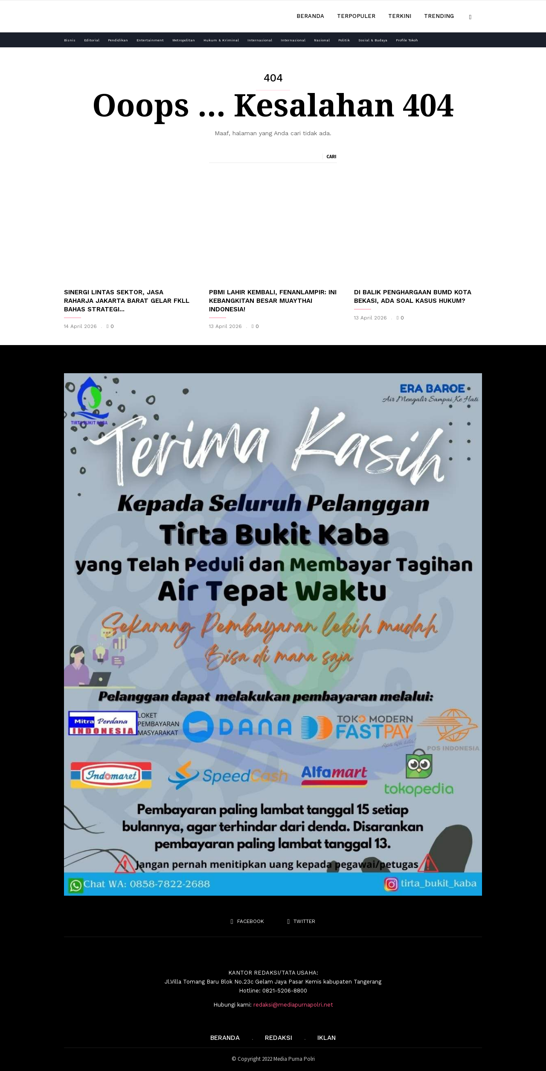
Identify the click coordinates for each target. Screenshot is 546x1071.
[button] (470, 16)
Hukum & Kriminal (221, 40)
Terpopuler (356, 16)
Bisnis (70, 40)
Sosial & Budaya (372, 40)
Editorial (91, 40)
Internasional (259, 40)
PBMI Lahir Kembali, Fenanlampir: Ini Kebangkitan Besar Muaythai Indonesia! (273, 300)
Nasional (322, 40)
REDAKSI (278, 1038)
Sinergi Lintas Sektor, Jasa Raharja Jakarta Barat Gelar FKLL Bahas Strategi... (126, 300)
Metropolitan (183, 40)
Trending (439, 16)
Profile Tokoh (407, 40)
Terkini (399, 16)
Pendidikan (118, 40)
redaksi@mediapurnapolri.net (293, 1004)
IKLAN (326, 1038)
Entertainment (150, 40)
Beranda (310, 16)
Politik (344, 40)
